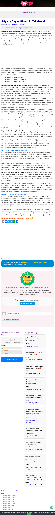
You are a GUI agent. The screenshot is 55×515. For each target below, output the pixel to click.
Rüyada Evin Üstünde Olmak (33, 359)
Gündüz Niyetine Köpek (8, 499)
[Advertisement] (27, 57)
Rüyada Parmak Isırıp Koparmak (31, 421)
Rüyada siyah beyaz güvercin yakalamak (13, 172)
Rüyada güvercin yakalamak (23, 28)
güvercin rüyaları (11, 257)
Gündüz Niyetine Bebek (8, 503)
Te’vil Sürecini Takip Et (27, 303)
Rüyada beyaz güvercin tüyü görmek (15, 79)
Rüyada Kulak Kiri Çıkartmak (33, 449)
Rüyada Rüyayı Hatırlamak (33, 403)
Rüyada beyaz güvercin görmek (14, 77)
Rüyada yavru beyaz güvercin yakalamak (13, 194)
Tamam (28, 513)
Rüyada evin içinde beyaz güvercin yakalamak (15, 85)
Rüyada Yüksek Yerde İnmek (33, 485)
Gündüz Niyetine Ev (7, 507)
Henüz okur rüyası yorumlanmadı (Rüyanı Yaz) (13, 24)
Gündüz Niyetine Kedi (7, 497)
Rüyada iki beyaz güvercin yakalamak (12, 107)
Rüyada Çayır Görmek (31, 346)
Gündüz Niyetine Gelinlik (8, 505)
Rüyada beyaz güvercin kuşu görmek (15, 81)
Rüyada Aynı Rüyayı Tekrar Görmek (33, 468)
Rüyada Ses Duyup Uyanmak (33, 389)
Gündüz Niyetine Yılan (8, 495)
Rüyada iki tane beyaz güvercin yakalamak (14, 131)
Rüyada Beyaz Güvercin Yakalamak (23, 21)
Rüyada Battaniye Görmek (33, 373)
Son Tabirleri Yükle (11, 359)
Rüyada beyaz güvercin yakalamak (12, 31)
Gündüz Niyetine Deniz (8, 501)
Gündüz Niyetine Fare (7, 509)
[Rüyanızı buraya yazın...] (30, 313)
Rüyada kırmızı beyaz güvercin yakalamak (14, 150)
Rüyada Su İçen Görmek (32, 436)
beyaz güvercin (8, 258)
